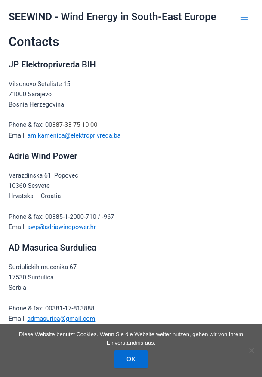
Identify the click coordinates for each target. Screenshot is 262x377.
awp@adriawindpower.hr (61, 227)
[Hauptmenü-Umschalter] (244, 17)
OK (131, 359)
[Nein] (251, 350)
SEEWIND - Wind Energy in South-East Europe (112, 17)
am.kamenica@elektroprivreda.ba (73, 135)
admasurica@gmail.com (61, 318)
